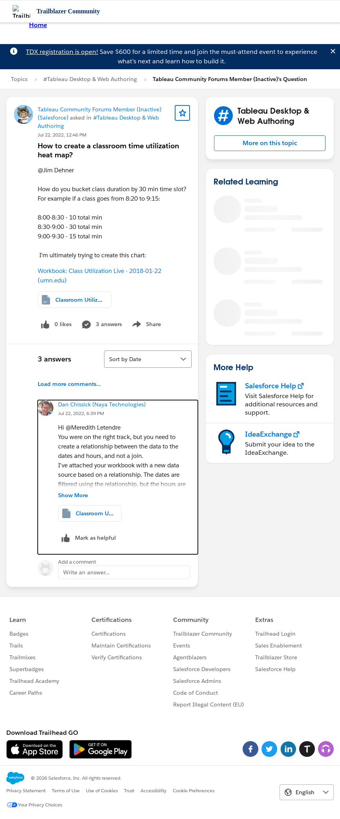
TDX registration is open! (62, 52)
